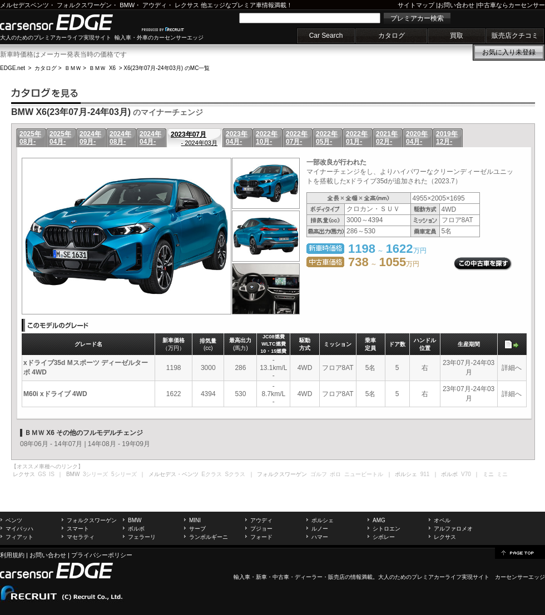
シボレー (384, 537)
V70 (466, 474)
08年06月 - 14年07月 (51, 444)
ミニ (502, 474)
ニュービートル (363, 474)
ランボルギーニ (208, 537)
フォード (261, 537)
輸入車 (242, 577)
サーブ (197, 529)
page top (520, 552)
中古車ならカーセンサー (511, 5)
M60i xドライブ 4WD (55, 394)
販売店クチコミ (515, 35)
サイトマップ (416, 5)
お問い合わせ (456, 5)
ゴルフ (318, 474)
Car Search (326, 35)
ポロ (335, 474)
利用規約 (12, 555)
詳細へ (512, 368)
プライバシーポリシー (101, 555)
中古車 (280, 577)
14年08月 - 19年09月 (119, 444)
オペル (442, 520)
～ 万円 (383, 264)
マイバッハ (19, 529)
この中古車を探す (483, 264)
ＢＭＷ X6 (102, 68)
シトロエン (386, 529)
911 (425, 474)
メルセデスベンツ (24, 5)
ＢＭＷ (73, 68)
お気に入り (509, 52)
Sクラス (235, 474)
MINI (195, 520)
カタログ (391, 35)
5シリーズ (124, 474)
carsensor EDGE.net (68, 22)
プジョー (261, 529)
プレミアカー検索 (417, 18)
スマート (78, 529)
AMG (379, 520)
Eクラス (211, 474)
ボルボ (136, 529)
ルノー (319, 529)
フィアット (19, 537)
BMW (127, 5)
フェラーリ (142, 537)
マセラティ (81, 537)
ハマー (319, 537)
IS (51, 474)
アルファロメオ (453, 529)
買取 (456, 35)
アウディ (154, 5)
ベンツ (14, 520)
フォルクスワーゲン (84, 5)
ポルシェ (322, 520)
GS (42, 474)
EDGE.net (12, 68)
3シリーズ (95, 474)
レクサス (187, 5)
